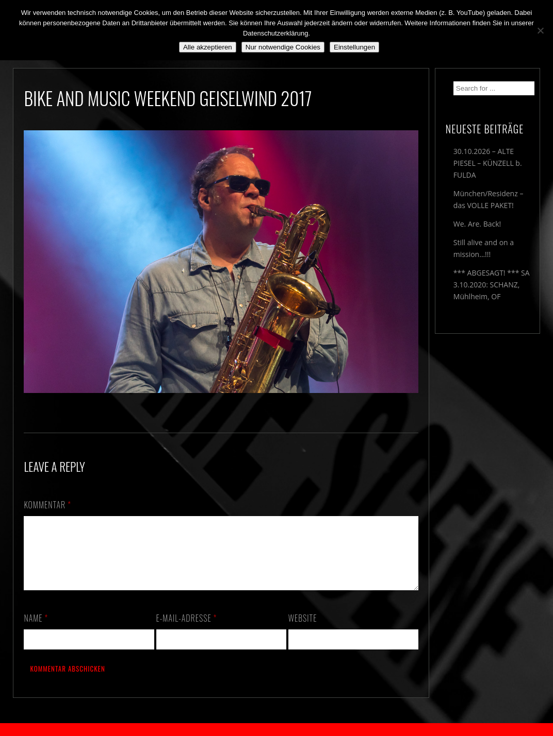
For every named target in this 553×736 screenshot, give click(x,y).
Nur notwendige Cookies (283, 47)
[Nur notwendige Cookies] (540, 30)
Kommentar (47, 505)
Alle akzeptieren (207, 47)
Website (302, 630)
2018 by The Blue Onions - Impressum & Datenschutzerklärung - (276, 729)
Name (36, 630)
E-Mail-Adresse (186, 630)
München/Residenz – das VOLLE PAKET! (488, 199)
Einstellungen (354, 47)
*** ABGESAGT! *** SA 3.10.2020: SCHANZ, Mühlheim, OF (491, 284)
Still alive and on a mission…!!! (483, 248)
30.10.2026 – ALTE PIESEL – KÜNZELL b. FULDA (487, 163)
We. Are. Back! (477, 224)
